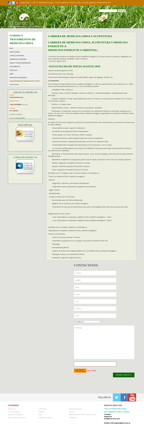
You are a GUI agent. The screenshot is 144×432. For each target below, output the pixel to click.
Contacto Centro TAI (25, 92)
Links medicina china (75, 409)
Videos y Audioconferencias (20, 63)
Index (11, 48)
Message (104, 342)
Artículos (13, 70)
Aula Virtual (25, 125)
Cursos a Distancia (17, 56)
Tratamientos (15, 67)
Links (11, 74)
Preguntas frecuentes (18, 78)
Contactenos (24, 2)
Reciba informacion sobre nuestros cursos (25, 81)
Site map (71, 412)
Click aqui (70, 74)
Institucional (15, 52)
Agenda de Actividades (18, 59)
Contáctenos (14, 84)
